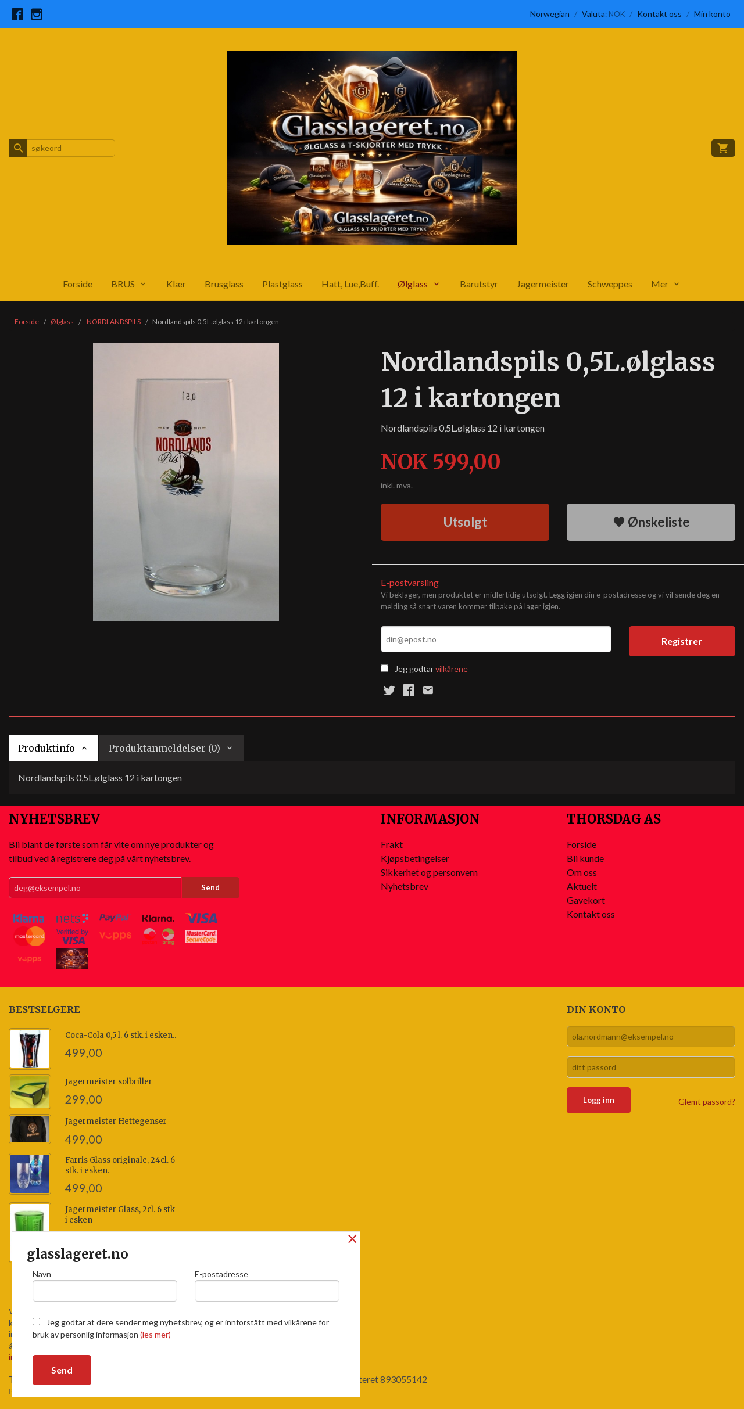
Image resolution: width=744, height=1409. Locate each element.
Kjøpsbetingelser (415, 858)
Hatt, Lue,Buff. (350, 283)
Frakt (392, 844)
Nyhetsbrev (404, 886)
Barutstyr (479, 283)
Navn (105, 1285)
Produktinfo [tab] (46, 748)
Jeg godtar (414, 669)
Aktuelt (582, 886)
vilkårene (451, 669)
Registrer (681, 640)
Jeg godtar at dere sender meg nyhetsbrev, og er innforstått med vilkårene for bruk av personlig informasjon (181, 1328)
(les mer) (155, 1334)
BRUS (123, 283)
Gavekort (586, 899)
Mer (659, 283)
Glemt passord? (706, 1101)
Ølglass (413, 283)
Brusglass (224, 283)
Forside (77, 283)
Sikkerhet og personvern (429, 872)
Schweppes (610, 283)
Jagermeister (543, 283)
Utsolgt (465, 522)
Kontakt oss (591, 913)
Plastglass (282, 283)
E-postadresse (267, 1285)
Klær (176, 283)
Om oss (582, 872)
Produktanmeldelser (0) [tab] (164, 748)
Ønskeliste (651, 522)
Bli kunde (585, 858)
